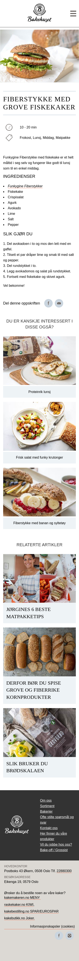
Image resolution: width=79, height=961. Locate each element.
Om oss (46, 800)
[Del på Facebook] (48, 303)
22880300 (64, 871)
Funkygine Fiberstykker (25, 186)
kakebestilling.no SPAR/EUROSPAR (31, 911)
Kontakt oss (49, 828)
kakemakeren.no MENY (22, 897)
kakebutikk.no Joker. (19, 918)
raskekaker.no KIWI (18, 904)
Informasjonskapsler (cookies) (52, 926)
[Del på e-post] (59, 303)
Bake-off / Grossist (54, 850)
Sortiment (47, 806)
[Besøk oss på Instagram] (69, 935)
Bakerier (46, 811)
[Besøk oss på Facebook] (59, 935)
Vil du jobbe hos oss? (56, 844)
